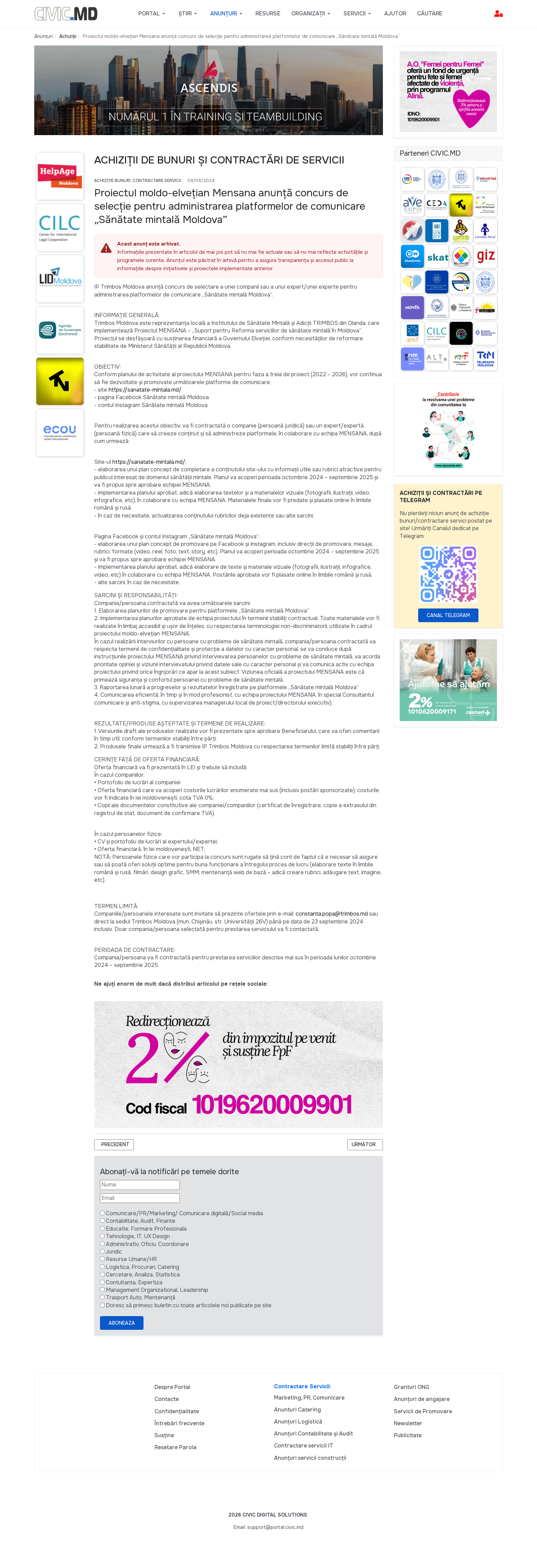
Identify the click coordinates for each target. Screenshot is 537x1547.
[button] (153, 13)
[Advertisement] (58, 594)
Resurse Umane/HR (131, 1259)
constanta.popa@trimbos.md (332, 913)
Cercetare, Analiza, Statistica (143, 1274)
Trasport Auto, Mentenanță (140, 1297)
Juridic (114, 1251)
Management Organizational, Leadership (157, 1290)
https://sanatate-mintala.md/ (145, 389)
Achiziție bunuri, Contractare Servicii (137, 180)
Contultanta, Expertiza (134, 1282)
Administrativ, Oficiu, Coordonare (147, 1244)
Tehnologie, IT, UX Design (138, 1236)
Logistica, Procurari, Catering (142, 1267)
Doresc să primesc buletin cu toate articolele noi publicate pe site (189, 1305)
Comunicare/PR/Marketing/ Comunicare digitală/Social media (184, 1213)
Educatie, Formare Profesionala (146, 1228)
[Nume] (140, 1185)
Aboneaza (122, 1323)
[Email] (140, 1198)
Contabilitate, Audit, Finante (140, 1220)
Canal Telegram (448, 615)
